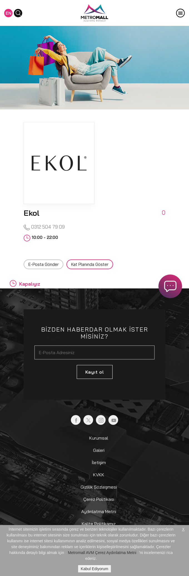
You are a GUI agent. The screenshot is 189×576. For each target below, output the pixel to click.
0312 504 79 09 (44, 227)
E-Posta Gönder (43, 264)
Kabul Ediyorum (94, 569)
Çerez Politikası (98, 499)
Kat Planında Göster (89, 264)
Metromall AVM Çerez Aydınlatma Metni (102, 552)
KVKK (98, 474)
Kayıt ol (94, 372)
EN (8, 13)
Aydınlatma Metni (98, 511)
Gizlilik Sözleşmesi (99, 487)
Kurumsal (98, 438)
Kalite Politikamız (99, 523)
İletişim (99, 462)
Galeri (99, 450)
